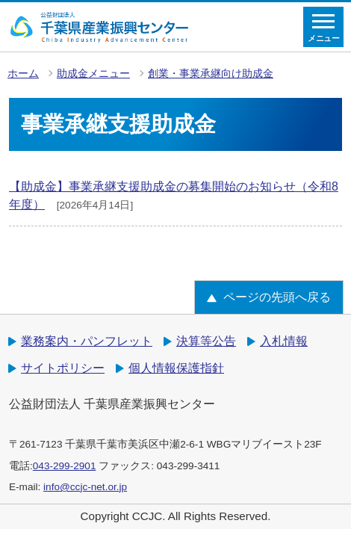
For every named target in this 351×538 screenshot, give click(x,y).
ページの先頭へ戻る (277, 297)
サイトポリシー (63, 368)
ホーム (23, 73)
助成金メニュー (93, 73)
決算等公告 (206, 341)
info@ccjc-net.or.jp (85, 486)
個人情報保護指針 (176, 368)
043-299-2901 (64, 465)
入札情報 (284, 341)
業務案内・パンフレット (86, 341)
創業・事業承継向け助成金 (210, 73)
